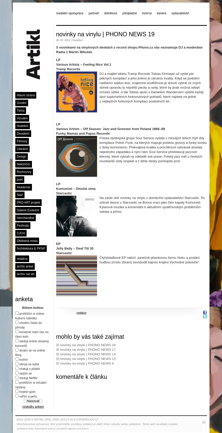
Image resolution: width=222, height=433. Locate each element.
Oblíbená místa (27, 241)
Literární (22, 149)
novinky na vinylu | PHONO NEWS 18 (88, 345)
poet (20, 179)
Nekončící (23, 164)
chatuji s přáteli (29, 369)
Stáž (20, 195)
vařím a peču (28, 396)
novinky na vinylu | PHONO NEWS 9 (87, 363)
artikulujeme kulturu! (45, 428)
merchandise (25, 218)
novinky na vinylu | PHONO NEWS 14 (88, 354)
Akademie (23, 187)
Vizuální (22, 118)
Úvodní (22, 103)
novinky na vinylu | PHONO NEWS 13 (88, 359)
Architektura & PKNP (31, 248)
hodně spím (27, 392)
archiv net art (25, 274)
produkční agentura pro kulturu (73, 428)
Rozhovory (24, 172)
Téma (21, 110)
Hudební (22, 126)
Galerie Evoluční (28, 210)
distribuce (110, 13)
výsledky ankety (33, 406)
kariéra (161, 13)
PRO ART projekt (28, 202)
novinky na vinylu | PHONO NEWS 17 (88, 350)
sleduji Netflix (28, 378)
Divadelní (23, 133)
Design (21, 156)
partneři (94, 13)
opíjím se (25, 373)
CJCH (21, 233)
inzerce (147, 13)
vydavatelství (180, 13)
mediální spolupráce (70, 13)
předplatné (129, 13)
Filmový (22, 141)
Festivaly (23, 225)
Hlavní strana (26, 95)
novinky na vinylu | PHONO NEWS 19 (105, 34)
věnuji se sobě (29, 364)
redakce (22, 259)
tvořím (23, 359)
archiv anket (25, 266)
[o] (203, 421)
